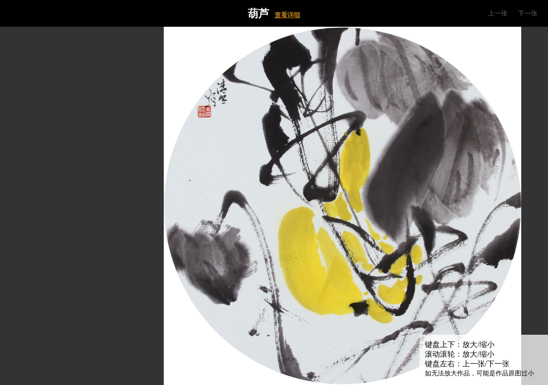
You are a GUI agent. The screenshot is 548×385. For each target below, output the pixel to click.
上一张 (497, 13)
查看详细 (287, 15)
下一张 (527, 13)
